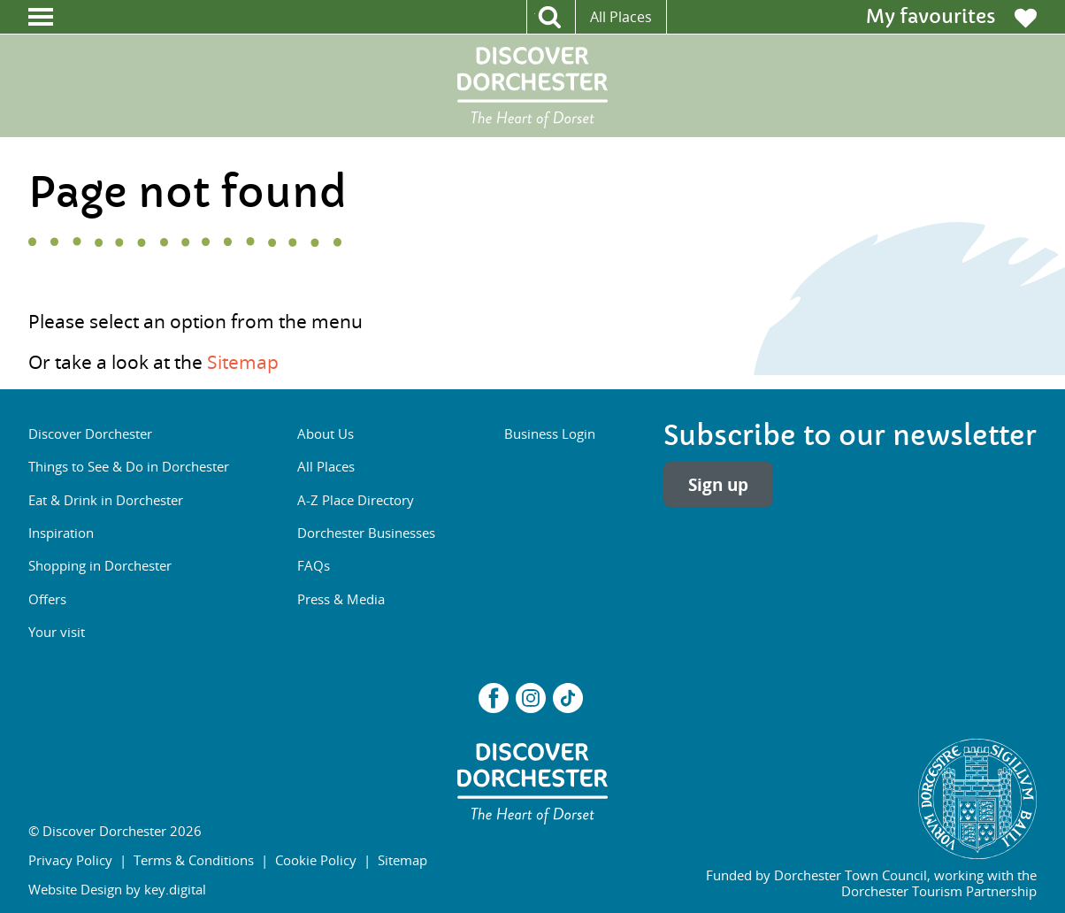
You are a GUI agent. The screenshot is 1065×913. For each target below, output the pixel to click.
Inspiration (61, 532)
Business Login (549, 433)
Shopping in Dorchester (100, 565)
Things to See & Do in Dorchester (128, 466)
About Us (325, 433)
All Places (621, 17)
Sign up (718, 484)
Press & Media (341, 599)
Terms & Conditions (194, 860)
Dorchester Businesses (366, 532)
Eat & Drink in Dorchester (105, 500)
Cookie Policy (315, 860)
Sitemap (243, 361)
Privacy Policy (70, 860)
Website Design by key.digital (117, 889)
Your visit (56, 632)
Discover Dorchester (90, 433)
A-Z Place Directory (355, 500)
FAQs (313, 565)
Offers (47, 599)
